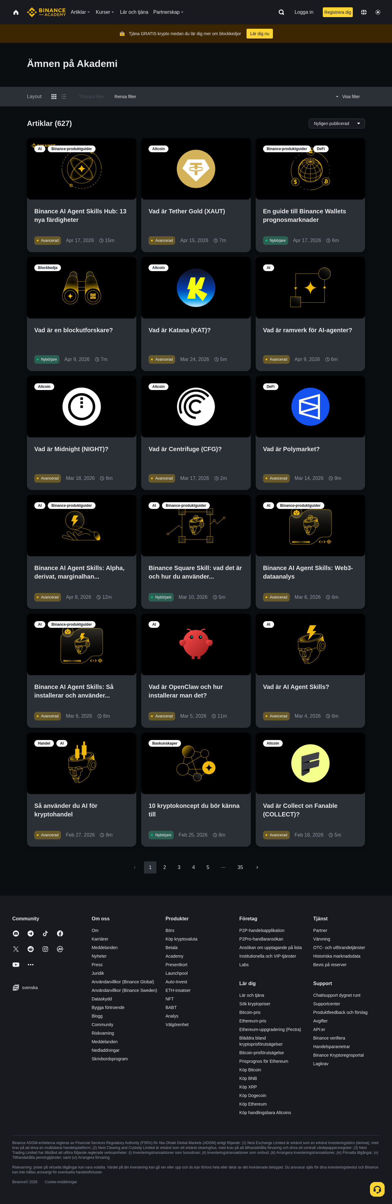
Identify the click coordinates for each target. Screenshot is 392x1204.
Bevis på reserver (330, 964)
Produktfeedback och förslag (340, 1012)
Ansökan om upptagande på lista (270, 947)
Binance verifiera (329, 1038)
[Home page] (46, 12)
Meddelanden (105, 947)
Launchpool (176, 973)
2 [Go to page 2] (164, 867)
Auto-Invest (176, 981)
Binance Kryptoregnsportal (338, 1055)
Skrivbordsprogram (110, 1058)
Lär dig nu (259, 33)
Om (95, 930)
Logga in (304, 12)
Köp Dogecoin (252, 1095)
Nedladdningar (105, 1050)
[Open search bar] (279, 12)
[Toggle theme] (378, 12)
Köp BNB (248, 1078)
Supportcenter (326, 1003)
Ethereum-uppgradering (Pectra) (270, 1029)
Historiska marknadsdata (336, 956)
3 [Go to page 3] (179, 867)
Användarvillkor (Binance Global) (123, 981)
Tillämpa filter (91, 96)
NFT (169, 998)
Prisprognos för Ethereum (263, 1061)
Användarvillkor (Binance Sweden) (124, 990)
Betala (171, 947)
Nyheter (99, 956)
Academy (174, 956)
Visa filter (347, 97)
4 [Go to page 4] (193, 867)
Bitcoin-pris (250, 1012)
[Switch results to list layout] (64, 96)
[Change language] (363, 12)
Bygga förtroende (108, 1007)
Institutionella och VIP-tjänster (267, 956)
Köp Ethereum (253, 1104)
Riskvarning (103, 1033)
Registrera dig (337, 12)
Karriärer (100, 939)
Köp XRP (248, 1086)
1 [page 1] (150, 867)
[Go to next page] (257, 867)
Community (102, 1024)
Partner (320, 930)
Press (97, 964)
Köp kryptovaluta (181, 939)
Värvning (321, 939)
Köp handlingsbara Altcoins (265, 1112)
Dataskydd (102, 998)
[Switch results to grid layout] (54, 96)
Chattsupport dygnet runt (336, 995)
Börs (169, 930)
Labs (244, 964)
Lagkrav (321, 1063)
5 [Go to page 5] (207, 867)
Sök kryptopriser (254, 1003)
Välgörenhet (177, 1024)
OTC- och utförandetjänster (339, 947)
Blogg (97, 1016)
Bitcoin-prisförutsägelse (261, 1052)
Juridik (98, 973)
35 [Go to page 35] (240, 867)
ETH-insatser (177, 990)
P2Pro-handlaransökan (261, 939)
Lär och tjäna (251, 995)
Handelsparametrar (331, 1046)
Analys (171, 1016)
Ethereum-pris (252, 1020)
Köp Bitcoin (250, 1069)
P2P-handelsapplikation (262, 930)
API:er (319, 1029)
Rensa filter (125, 96)
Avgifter (320, 1020)
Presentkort (176, 964)
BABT (171, 1007)
